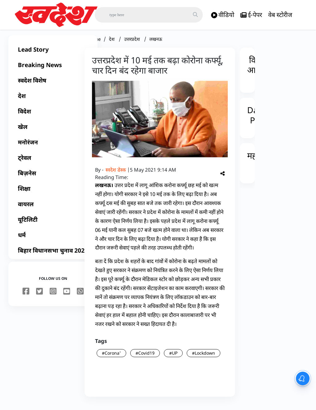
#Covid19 (145, 358)
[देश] (53, 101)
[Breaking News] (53, 70)
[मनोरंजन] (53, 147)
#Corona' (111, 358)
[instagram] (53, 296)
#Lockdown (203, 358)
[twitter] (39, 296)
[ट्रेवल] (53, 163)
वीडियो (222, 15)
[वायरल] (53, 209)
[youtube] (66, 296)
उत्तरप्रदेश (132, 44)
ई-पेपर (251, 15)
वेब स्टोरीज (280, 15)
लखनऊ (155, 44)
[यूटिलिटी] (53, 224)
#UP (173, 358)
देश (112, 44)
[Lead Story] (53, 54)
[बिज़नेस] (53, 178)
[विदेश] (53, 116)
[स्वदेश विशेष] (53, 85)
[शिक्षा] (53, 193)
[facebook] (26, 296)
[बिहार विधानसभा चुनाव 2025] (53, 255)
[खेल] (53, 132)
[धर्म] (53, 240)
